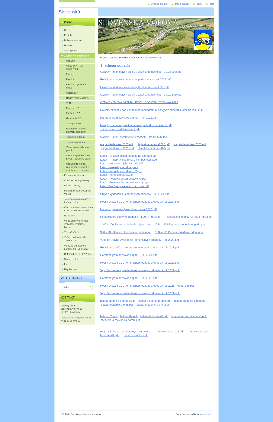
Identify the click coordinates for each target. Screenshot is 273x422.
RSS (199, 4)
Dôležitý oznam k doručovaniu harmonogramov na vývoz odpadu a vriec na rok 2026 (151, 110)
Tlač (212, 4)
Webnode (205, 414)
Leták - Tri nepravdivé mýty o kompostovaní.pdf (129, 159)
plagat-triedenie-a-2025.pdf (116, 144)
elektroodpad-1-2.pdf (171, 331)
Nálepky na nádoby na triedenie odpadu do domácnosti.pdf (135, 125)
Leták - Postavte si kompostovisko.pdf (123, 178)
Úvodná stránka (108, 57)
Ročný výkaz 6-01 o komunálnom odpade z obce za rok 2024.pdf (139, 201)
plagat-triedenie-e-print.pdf (153, 304)
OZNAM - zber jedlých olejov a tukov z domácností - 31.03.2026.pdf (141, 71)
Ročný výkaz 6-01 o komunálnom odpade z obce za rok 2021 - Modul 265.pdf (147, 285)
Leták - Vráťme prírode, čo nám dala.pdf (124, 186)
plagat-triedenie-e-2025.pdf (154, 148)
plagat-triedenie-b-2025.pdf (153, 144)
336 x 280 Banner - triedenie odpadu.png (125, 232)
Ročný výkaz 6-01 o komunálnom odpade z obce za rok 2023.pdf (140, 247)
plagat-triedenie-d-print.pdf (117, 304)
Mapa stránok (182, 4)
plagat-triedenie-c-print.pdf (190, 300)
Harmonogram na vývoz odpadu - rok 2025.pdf (128, 209)
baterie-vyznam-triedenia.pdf (189, 316)
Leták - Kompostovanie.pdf (116, 174)
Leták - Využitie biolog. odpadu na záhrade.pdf (128, 155)
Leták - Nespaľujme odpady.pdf (119, 167)
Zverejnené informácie (130, 57)
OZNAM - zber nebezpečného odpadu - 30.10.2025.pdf (133, 136)
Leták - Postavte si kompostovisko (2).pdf (125, 182)
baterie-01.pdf (109, 316)
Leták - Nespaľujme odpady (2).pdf (121, 171)
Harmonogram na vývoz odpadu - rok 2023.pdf (128, 278)
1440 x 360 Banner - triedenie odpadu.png (126, 224)
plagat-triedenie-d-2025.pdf (117, 148)
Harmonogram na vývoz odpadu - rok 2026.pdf (128, 117)
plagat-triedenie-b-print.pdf (154, 300)
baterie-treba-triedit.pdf (154, 316)
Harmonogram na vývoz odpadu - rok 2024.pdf (128, 255)
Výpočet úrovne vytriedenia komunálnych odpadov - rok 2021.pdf (140, 293)
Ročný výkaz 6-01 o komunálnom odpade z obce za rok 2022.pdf (140, 262)
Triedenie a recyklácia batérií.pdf (119, 129)
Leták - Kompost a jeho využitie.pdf (121, 163)
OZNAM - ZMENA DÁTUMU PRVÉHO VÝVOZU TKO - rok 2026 (139, 102)
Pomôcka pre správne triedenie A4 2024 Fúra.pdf (130, 216)
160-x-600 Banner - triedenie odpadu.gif (179, 232)
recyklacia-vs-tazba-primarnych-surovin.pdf (126, 331)
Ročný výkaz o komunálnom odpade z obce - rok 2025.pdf (135, 79)
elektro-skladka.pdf (136, 335)
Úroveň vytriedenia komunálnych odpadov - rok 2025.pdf (134, 87)
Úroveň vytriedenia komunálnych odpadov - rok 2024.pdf (134, 194)
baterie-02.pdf (129, 316)
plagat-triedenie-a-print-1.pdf (117, 300)
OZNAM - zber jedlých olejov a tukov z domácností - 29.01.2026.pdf (141, 94)
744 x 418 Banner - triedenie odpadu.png (181, 224)
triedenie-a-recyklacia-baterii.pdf (121, 320)
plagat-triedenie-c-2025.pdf (189, 144)
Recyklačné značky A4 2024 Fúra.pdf (189, 216)
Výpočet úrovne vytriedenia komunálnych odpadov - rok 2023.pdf (140, 239)
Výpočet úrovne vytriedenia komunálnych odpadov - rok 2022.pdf (140, 270)
